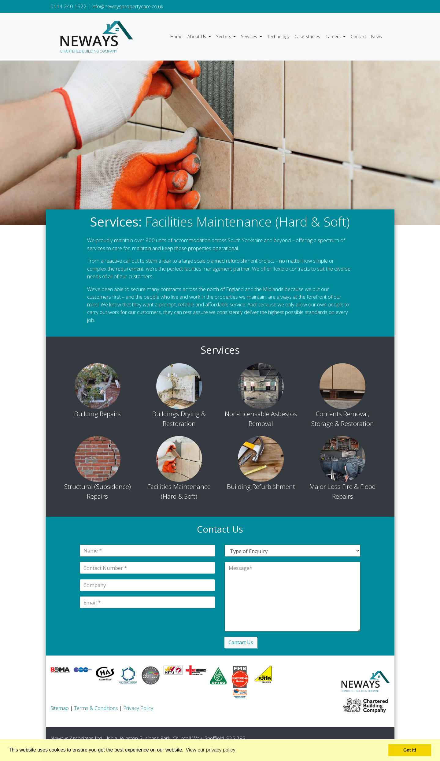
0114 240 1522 (68, 6)
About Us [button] (197, 36)
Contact (358, 36)
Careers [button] (333, 36)
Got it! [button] (409, 750)
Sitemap (59, 708)
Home (176, 36)
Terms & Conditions (96, 708)
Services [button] (249, 36)
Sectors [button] (224, 36)
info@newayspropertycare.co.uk (127, 6)
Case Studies (307, 36)
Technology (278, 36)
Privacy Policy (138, 708)
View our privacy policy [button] (210, 749)
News (376, 36)
